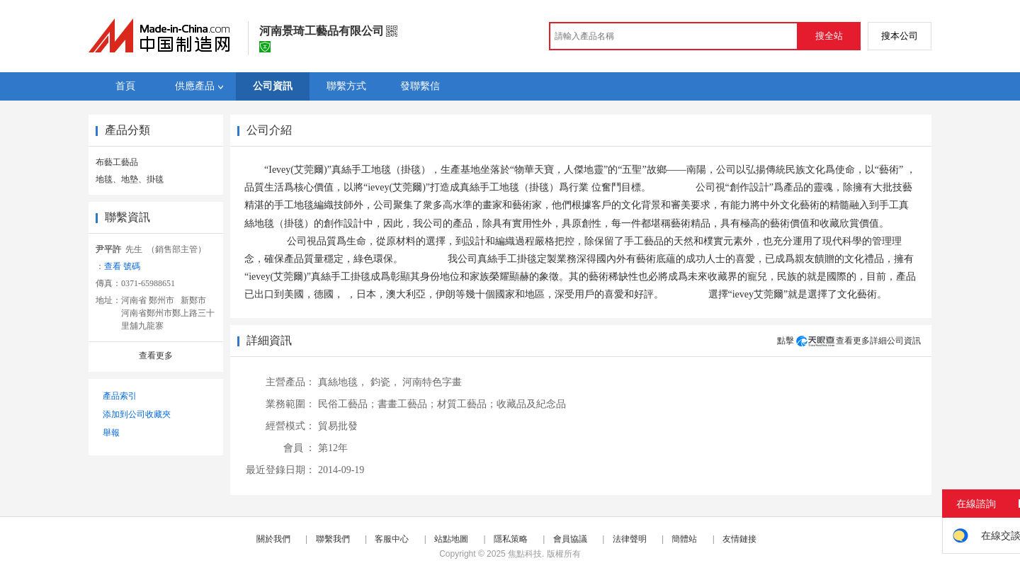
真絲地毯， (343, 382)
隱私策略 (511, 539)
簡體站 (684, 539)
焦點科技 (525, 554)
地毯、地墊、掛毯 (130, 179)
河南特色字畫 (432, 382)
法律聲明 (630, 539)
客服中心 (392, 539)
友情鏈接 (739, 539)
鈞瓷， (385, 382)
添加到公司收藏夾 (137, 414)
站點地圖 (451, 539)
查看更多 (156, 355)
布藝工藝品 (117, 162)
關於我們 (273, 539)
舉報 (111, 433)
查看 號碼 (122, 266)
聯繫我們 (333, 539)
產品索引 (120, 396)
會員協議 (570, 539)
